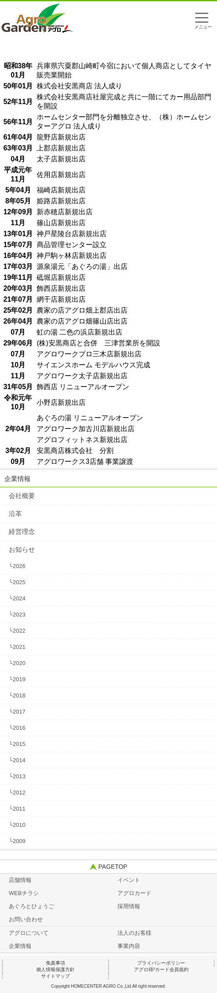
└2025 (17, 582)
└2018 (17, 695)
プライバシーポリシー (161, 962)
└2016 (17, 728)
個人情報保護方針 (55, 969)
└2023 (17, 614)
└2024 (17, 598)
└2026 (17, 566)
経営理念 (22, 531)
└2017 (17, 711)
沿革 (15, 513)
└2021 (17, 647)
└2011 (17, 808)
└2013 (17, 776)
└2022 (17, 630)
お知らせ (22, 549)
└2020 (17, 663)
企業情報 (17, 478)
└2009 (17, 841)
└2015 (17, 744)
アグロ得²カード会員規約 (161, 969)
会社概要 (22, 495)
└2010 (17, 825)
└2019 (17, 679)
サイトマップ (55, 976)
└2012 (17, 792)
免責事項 (55, 962)
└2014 (17, 760)
